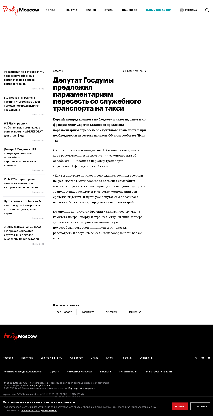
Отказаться (199, 406)
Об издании (146, 355)
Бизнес (91, 10)
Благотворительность (159, 365)
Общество (129, 10)
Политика (27, 355)
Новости (8, 355)
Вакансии (105, 365)
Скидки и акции (128, 365)
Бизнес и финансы (51, 355)
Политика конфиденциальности (22, 365)
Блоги (109, 355)
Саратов (58, 71)
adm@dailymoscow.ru (40, 377)
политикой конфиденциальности (40, 410)
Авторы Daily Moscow (79, 365)
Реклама (126, 355)
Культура (70, 10)
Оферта (54, 365)
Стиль (108, 10)
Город (50, 10)
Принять (176, 406)
